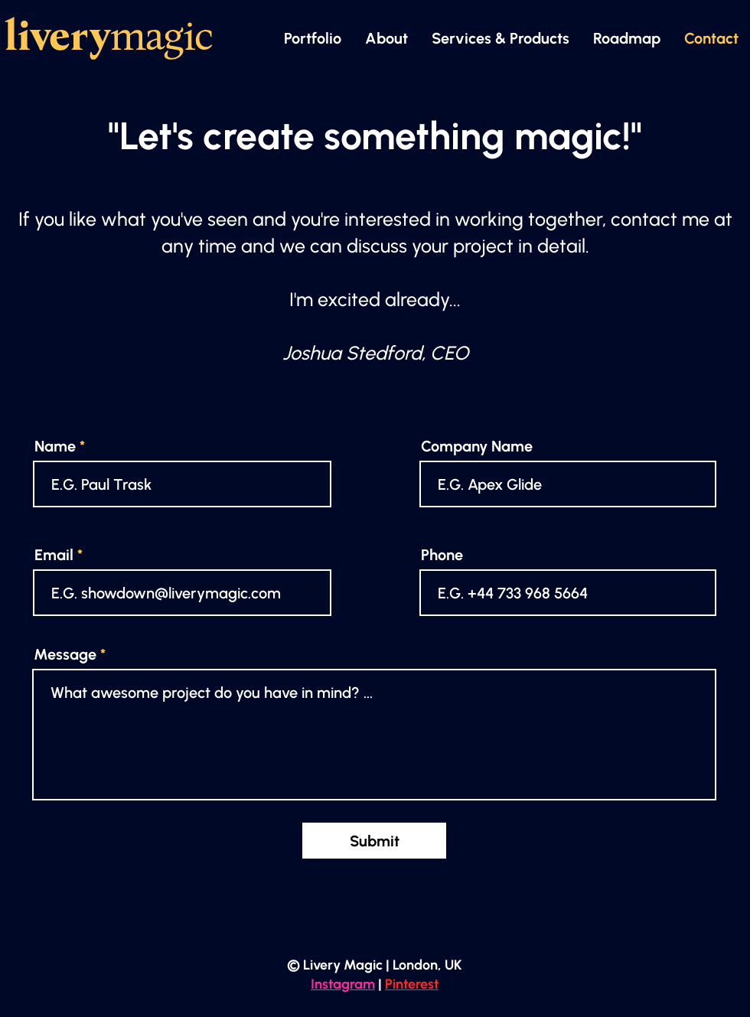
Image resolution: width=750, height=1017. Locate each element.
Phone (442, 554)
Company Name (477, 446)
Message (65, 654)
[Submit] (374, 841)
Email (53, 554)
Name (55, 446)
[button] (500, 38)
